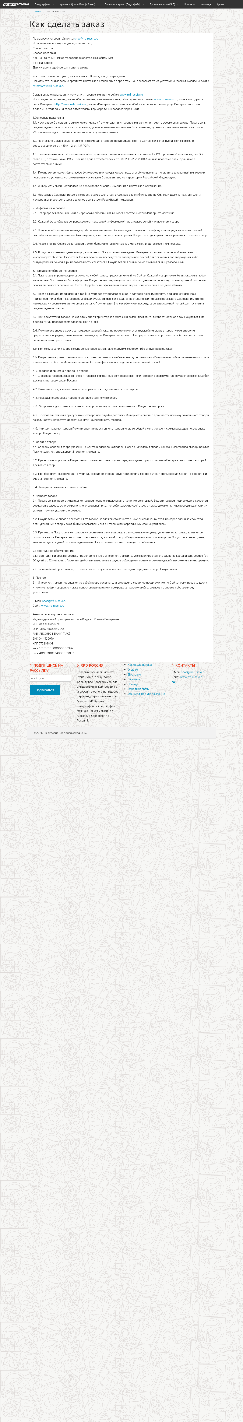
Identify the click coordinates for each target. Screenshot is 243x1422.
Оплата (133, 669)
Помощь (133, 684)
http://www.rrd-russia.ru (48, 86)
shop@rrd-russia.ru (86, 38)
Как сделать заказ (56, 11)
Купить (220, 4)
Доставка (134, 674)
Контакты (190, 4)
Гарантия (134, 679)
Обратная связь (138, 689)
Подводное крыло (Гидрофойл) (122, 4)
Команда (206, 4)
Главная (37, 11)
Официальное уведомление (146, 694)
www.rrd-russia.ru (131, 94)
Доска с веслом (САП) (162, 4)
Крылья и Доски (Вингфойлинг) (77, 4)
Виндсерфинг (42, 4)
